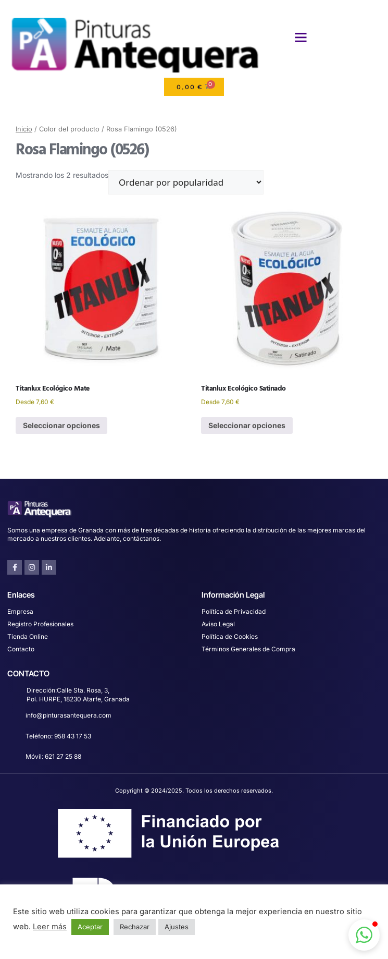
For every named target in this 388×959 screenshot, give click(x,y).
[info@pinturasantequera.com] (12, 716)
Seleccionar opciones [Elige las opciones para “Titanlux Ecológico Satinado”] (246, 425)
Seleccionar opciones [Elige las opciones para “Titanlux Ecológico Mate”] (61, 425)
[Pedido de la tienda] (186, 182)
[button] (301, 37)
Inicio (24, 129)
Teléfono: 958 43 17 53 (58, 736)
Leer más (50, 926)
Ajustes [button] (177, 926)
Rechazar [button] (134, 926)
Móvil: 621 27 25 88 (53, 756)
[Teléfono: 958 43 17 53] (12, 737)
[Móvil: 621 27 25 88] (12, 757)
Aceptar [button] (90, 926)
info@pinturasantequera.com (68, 715)
